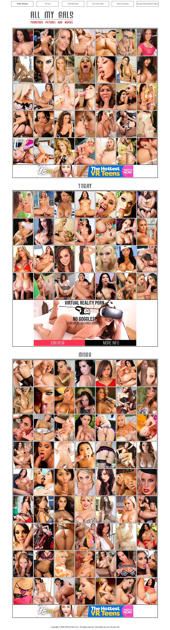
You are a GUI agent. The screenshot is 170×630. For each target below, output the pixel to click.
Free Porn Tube (98, 4)
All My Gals (73, 627)
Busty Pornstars (123, 4)
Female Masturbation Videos (147, 4)
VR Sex (48, 4)
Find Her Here (73, 4)
